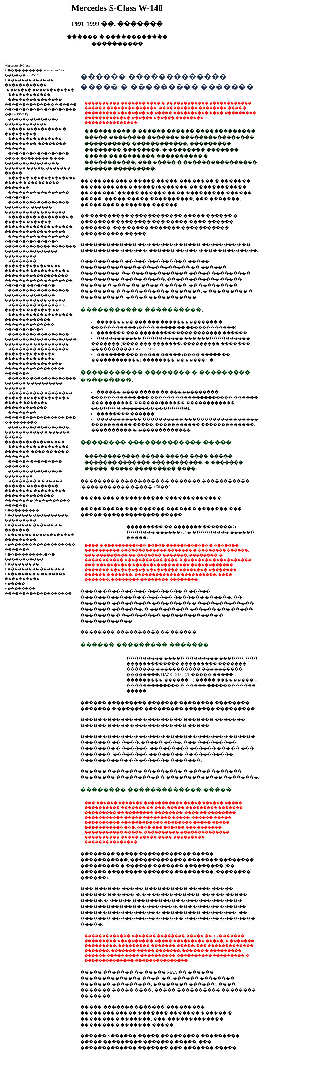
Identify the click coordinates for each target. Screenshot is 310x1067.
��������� (23, 510)
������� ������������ (40, 90)
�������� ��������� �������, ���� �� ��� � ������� (37, 452)
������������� (164, 430)
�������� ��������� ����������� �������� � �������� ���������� (41, 339)
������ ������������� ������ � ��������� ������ (40, 383)
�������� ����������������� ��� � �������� (40, 417)
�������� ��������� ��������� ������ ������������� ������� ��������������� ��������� (40, 246)
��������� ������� (36, 569)
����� (16, 584)
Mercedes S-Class (17, 65)
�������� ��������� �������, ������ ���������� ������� (37, 207)
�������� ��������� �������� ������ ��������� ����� (37, 354)
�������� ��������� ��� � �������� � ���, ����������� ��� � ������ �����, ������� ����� (38, 163)
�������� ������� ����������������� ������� (35, 368)
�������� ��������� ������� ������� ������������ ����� (37, 295)
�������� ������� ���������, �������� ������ (35, 143)
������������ (29, 95)
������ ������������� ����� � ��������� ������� (40, 183)
